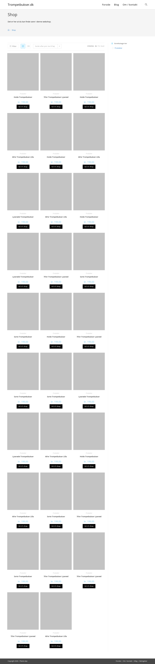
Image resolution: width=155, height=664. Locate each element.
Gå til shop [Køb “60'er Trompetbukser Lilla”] (23, 167)
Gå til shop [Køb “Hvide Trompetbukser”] (23, 107)
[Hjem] (8, 30)
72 (99, 46)
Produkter (23, 94)
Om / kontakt (127, 661)
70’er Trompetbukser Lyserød (56, 97)
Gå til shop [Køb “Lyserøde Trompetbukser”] (23, 227)
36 (96, 46)
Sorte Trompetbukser (89, 277)
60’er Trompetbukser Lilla (23, 157)
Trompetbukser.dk (21, 4)
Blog (135, 661)
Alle (102, 46)
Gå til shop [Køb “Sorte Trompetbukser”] (89, 286)
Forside (118, 661)
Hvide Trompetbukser (23, 97)
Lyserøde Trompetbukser (23, 217)
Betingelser (143, 661)
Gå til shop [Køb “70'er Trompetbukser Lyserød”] (56, 107)
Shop (14, 30)
